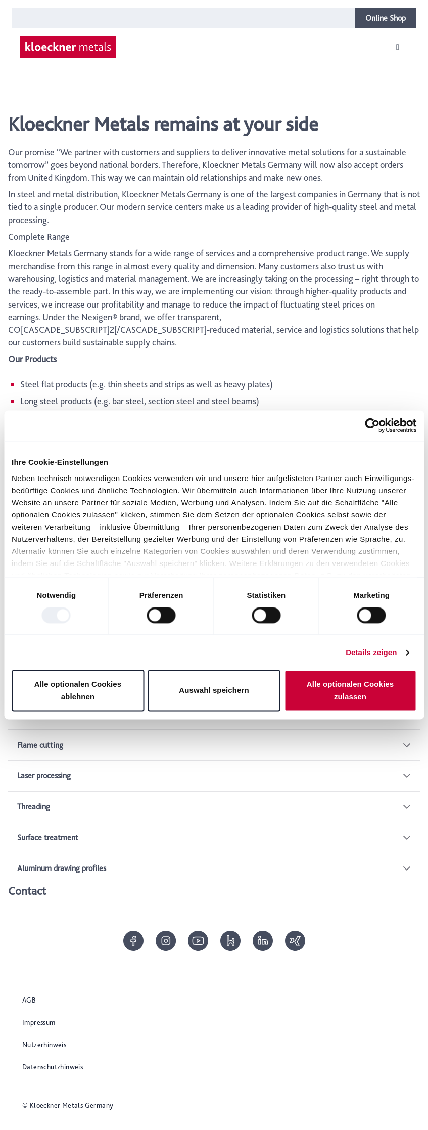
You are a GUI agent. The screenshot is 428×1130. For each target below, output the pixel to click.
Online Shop (385, 18)
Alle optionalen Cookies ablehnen (77, 690)
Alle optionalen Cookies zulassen (350, 690)
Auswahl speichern (214, 690)
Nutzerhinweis (44, 1044)
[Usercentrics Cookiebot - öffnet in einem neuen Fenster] (372, 425)
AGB (29, 1000)
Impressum (39, 1022)
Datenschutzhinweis (52, 1067)
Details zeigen (371, 652)
